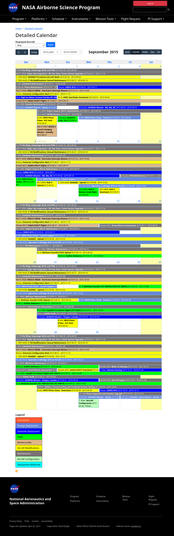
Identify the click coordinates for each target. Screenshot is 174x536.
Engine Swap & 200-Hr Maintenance (63, 111)
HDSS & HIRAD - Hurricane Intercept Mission (47, 90)
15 (76, 201)
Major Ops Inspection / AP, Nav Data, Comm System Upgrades (55, 73)
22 (76, 262)
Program (19, 19)
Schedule (59, 19)
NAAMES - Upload (78, 182)
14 (55, 201)
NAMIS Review (53, 114)
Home (18, 28)
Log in (150, 3)
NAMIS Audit (50, 313)
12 (160, 141)
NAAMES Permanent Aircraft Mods (43, 77)
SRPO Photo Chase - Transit (97, 117)
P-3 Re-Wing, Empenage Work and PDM (37, 70)
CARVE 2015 (70, 87)
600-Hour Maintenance (57, 249)
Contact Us (136, 526)
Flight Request (130, 19)
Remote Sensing (114, 370)
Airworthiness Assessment (124, 225)
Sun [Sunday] (26, 61)
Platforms (38, 19)
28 (55, 332)
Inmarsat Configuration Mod (36, 94)
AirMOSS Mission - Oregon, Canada (62, 317)
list (158, 51)
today (34, 52)
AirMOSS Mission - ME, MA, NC (102, 107)
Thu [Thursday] (109, 61)
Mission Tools (105, 19)
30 (34, 66)
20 (34, 262)
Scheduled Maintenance (33, 83)
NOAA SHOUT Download (81, 370)
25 (139, 262)
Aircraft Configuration (86, 401)
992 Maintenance (138, 175)
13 (34, 201)
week (145, 51)
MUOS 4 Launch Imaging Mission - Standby (46, 129)
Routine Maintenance (35, 104)
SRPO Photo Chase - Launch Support (59, 179)
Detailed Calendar (34, 28)
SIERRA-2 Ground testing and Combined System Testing (69, 387)
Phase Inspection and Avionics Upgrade (104, 393)
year (127, 51)
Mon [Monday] (46, 61)
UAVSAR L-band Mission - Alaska (144, 397)
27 (34, 332)
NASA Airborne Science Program (61, 7)
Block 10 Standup (120, 366)
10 (118, 141)
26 (160, 262)
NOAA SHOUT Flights (37, 100)
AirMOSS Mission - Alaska (36, 107)
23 (97, 262)
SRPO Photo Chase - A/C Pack (45, 119)
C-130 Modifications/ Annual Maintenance (47, 80)
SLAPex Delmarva (74, 256)
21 (55, 262)
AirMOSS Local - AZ (66, 119)
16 (97, 201)
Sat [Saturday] (151, 61)
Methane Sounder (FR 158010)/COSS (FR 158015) (105, 286)
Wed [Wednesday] (88, 61)
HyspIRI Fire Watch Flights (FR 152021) (64, 310)
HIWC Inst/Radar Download (75, 97)
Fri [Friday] (130, 61)
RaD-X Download (107, 190)
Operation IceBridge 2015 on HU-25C (108, 186)
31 (55, 66)
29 (76, 332)
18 (139, 201)
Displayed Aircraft (25, 41)
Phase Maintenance (33, 87)
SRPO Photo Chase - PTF (24, 180)
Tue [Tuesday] (68, 61)
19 (160, 201)
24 (118, 262)
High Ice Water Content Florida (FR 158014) (40, 97)
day (152, 51)
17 (118, 201)
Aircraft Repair (118, 380)
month (136, 51)
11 (139, 141)
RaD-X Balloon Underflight (88, 190)
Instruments (80, 19)
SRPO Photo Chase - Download (57, 390)
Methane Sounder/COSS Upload (56, 252)
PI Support (155, 19)
